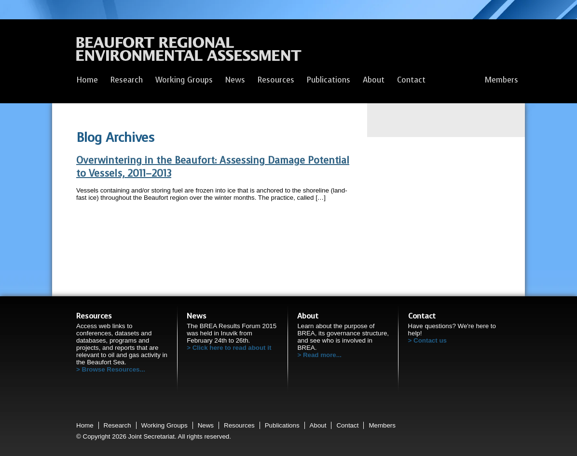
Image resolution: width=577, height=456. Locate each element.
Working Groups (184, 80)
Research (126, 80)
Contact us (430, 340)
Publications (328, 80)
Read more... (322, 355)
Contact (411, 80)
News (235, 80)
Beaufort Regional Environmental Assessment (189, 51)
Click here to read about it (232, 347)
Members (501, 80)
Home (87, 80)
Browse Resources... (113, 369)
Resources (276, 80)
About (374, 80)
